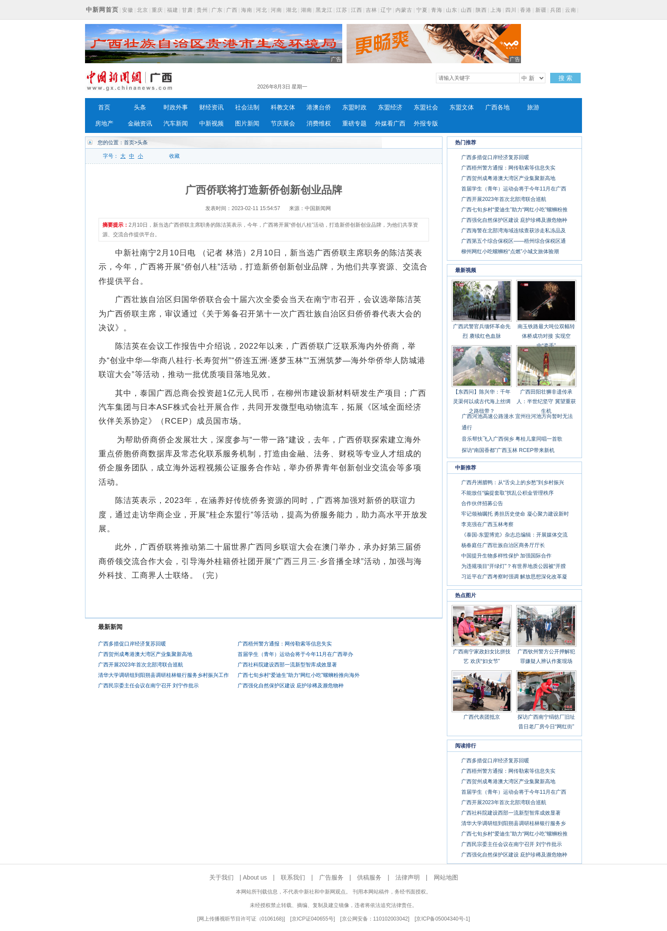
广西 (232, 10)
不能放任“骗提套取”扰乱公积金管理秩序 (507, 493)
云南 (570, 10)
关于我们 (221, 877)
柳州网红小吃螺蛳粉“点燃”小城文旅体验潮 (510, 251)
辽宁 (386, 10)
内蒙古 (403, 10)
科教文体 (283, 107)
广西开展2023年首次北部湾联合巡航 (140, 665)
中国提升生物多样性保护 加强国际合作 (506, 556)
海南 (246, 10)
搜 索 (565, 78)
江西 (356, 10)
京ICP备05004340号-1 (442, 919)
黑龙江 (324, 10)
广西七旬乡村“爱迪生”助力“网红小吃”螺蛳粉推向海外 (299, 675)
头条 (140, 107)
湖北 (291, 10)
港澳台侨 (318, 107)
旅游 (533, 107)
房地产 (104, 123)
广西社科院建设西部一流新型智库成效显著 (287, 665)
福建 (172, 10)
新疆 (541, 10)
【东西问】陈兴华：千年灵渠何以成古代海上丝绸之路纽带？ (481, 401)
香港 (525, 10)
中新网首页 (102, 9)
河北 (261, 10)
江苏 (341, 10)
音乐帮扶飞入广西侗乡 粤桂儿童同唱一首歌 (512, 439)
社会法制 (247, 107)
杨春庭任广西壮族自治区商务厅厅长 (503, 545)
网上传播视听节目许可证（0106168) (241, 919)
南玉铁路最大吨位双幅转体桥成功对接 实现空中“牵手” (546, 336)
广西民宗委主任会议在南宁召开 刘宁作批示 (148, 686)
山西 (466, 10)
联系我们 (293, 877)
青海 (436, 10)
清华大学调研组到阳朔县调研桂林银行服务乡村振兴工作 (163, 675)
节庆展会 (283, 123)
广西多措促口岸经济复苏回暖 (132, 644)
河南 (276, 10)
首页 (104, 107)
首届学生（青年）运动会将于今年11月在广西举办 (295, 654)
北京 (142, 10)
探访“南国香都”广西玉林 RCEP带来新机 (508, 450)
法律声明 (407, 877)
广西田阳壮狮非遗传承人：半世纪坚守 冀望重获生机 (546, 401)
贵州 (202, 10)
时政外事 (175, 107)
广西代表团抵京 (481, 717)
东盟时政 (354, 107)
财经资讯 (211, 107)
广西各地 (497, 107)
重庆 (157, 10)
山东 (451, 10)
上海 (496, 10)
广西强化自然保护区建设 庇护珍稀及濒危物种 (291, 686)
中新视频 (211, 123)
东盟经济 (390, 107)
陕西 (481, 10)
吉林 (371, 10)
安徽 (127, 10)
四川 (511, 10)
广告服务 (331, 877)
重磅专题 (354, 123)
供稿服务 (369, 877)
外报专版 (426, 123)
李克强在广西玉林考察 (487, 524)
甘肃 (187, 10)
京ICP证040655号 (313, 919)
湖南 (306, 10)
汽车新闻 (175, 123)
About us (255, 877)
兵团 (556, 10)
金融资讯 (140, 123)
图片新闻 (247, 123)
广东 (217, 10)
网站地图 (446, 877)
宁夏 (422, 10)
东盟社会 (426, 107)
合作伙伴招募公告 (482, 503)
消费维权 (318, 123)
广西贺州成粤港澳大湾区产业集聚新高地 (145, 654)
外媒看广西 (390, 123)
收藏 (174, 156)
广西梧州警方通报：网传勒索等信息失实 (285, 644)
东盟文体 (461, 107)
